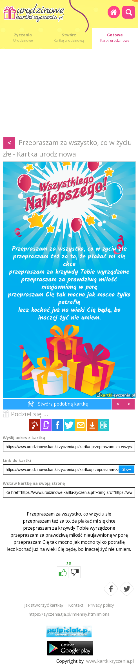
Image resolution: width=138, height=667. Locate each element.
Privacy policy (101, 605)
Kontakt (75, 605)
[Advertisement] (69, 94)
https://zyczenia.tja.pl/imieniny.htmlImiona (69, 614)
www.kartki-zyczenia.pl (110, 661)
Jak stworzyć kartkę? (44, 605)
